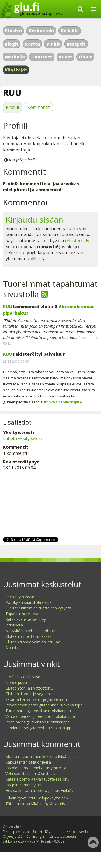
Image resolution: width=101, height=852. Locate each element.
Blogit (11, 44)
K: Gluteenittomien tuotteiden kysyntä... (39, 608)
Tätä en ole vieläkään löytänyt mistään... (40, 803)
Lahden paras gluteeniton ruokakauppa (39, 727)
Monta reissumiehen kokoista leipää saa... (41, 756)
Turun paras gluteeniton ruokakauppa (38, 710)
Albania (11, 647)
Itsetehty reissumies (22, 596)
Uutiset (37, 831)
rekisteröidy (77, 241)
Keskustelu (41, 31)
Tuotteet (42, 57)
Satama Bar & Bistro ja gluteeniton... (37, 699)
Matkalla (15, 57)
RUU (7, 307)
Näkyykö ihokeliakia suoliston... (32, 630)
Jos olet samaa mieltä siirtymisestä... (37, 767)
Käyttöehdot (54, 831)
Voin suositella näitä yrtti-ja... (30, 773)
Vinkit (53, 44)
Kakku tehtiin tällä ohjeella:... (29, 762)
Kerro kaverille (78, 831)
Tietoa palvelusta (16, 831)
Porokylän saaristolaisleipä (28, 602)
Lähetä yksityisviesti (23, 438)
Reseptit (76, 44)
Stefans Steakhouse (22, 676)
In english (39, 836)
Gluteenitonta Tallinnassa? (28, 636)
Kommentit (38, 107)
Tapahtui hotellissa (21, 613)
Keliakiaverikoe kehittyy (25, 619)
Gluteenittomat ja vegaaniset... (31, 693)
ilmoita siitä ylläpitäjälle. (63, 402)
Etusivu (13, 31)
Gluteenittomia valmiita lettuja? (32, 642)
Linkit (85, 57)
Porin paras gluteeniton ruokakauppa (37, 722)
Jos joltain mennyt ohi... (25, 784)
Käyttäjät (16, 70)
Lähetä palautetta (62, 836)
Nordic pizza (16, 682)
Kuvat (65, 57)
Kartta (32, 44)
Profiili (12, 107)
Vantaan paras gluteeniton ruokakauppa (40, 716)
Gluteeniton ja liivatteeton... (29, 688)
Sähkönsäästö (13, 841)
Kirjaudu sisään (34, 219)
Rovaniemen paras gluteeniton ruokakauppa (43, 705)
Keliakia (70, 31)
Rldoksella (14, 625)
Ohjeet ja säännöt (16, 836)
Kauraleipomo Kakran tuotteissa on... (37, 779)
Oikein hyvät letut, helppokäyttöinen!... (38, 798)
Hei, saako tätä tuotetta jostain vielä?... (39, 790)
